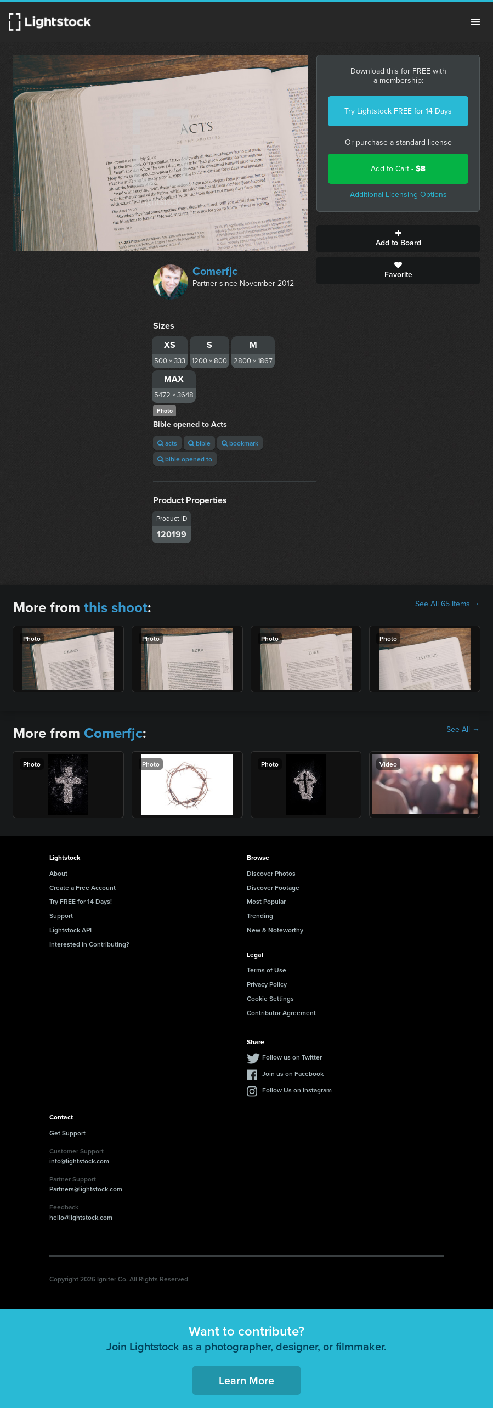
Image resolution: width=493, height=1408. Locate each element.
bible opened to (184, 459)
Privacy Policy (267, 984)
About (58, 873)
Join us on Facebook (293, 1073)
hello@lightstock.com (80, 1217)
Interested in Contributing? (89, 944)
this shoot (116, 607)
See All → (463, 729)
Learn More (246, 1380)
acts (167, 443)
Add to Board (398, 238)
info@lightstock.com (79, 1160)
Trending (260, 915)
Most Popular (266, 901)
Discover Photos (271, 873)
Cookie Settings (270, 998)
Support (61, 915)
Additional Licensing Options (398, 194)
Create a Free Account (82, 887)
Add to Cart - (398, 168)
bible (199, 443)
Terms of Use (266, 970)
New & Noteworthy (275, 929)
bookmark (240, 443)
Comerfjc (214, 271)
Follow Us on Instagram (297, 1090)
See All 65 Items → (447, 604)
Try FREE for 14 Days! (80, 901)
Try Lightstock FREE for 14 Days (398, 111)
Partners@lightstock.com (85, 1188)
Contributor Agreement (281, 1012)
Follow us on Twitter (292, 1057)
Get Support (67, 1132)
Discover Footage (273, 887)
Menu (475, 22)
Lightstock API (70, 929)
